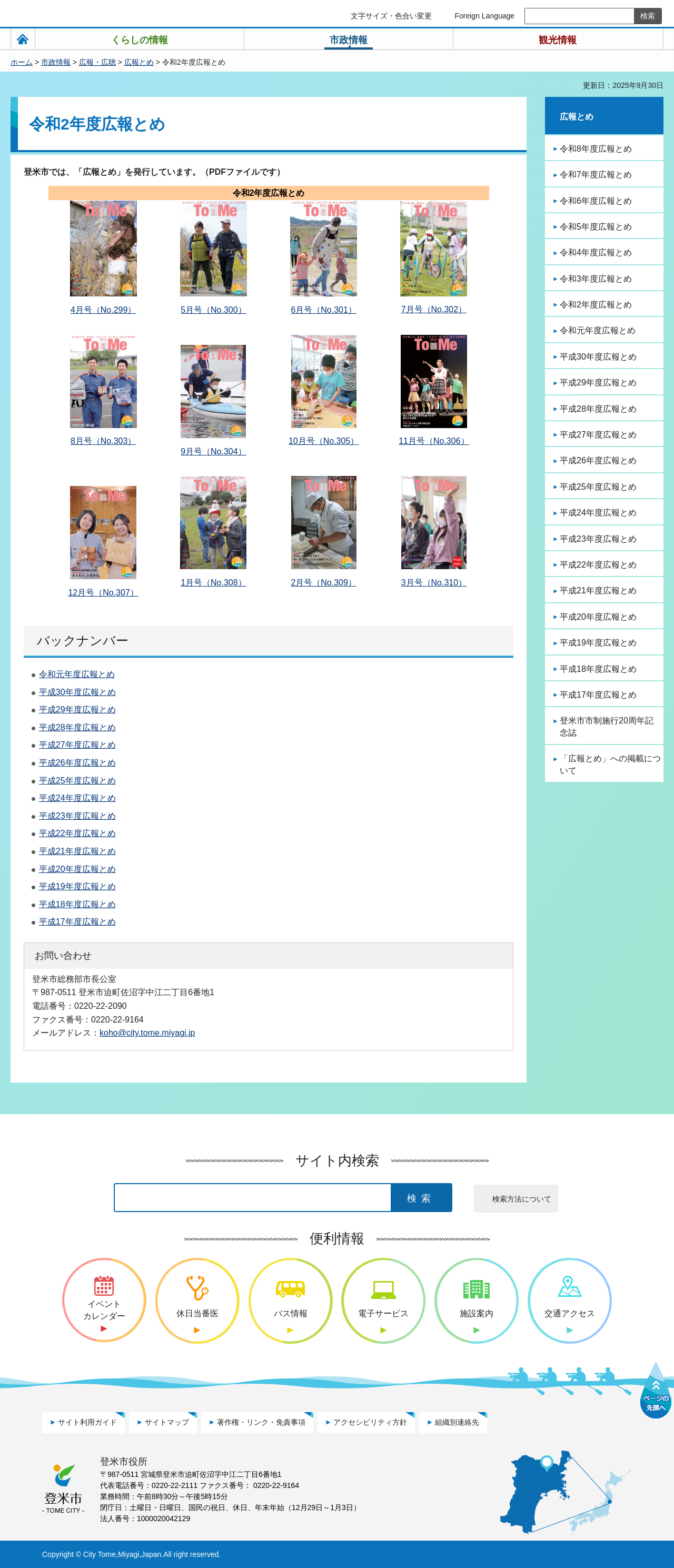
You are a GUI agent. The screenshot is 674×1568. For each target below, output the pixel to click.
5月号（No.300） (213, 309)
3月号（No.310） (434, 582)
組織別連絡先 (457, 1422)
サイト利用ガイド (87, 1422)
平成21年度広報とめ (77, 851)
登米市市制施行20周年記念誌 (606, 726)
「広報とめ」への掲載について (610, 764)
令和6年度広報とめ (596, 200)
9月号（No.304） (213, 451)
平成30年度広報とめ (77, 692)
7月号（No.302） (434, 309)
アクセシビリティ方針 (370, 1422)
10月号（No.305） (324, 440)
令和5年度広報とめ (596, 226)
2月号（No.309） (323, 582)
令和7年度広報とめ (596, 174)
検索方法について (521, 1199)
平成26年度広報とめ (77, 762)
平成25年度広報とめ (77, 780)
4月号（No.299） (103, 309)
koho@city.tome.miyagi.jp (147, 1032)
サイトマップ (167, 1422)
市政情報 (56, 62)
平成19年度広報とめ (77, 886)
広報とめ (139, 62)
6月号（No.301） (323, 309)
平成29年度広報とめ (77, 709)
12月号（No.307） (103, 592)
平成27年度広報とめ (77, 744)
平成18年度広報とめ (77, 904)
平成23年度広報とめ (77, 815)
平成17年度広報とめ (77, 921)
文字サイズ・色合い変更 (391, 16)
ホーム (22, 62)
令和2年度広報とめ (596, 304)
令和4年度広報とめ (596, 252)
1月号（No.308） (213, 582)
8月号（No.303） (103, 440)
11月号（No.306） (434, 440)
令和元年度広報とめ (77, 674)
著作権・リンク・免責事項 (261, 1422)
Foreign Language (484, 16)
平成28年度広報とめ (77, 727)
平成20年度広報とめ (77, 869)
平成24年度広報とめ (77, 797)
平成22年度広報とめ (77, 833)
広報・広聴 (97, 62)
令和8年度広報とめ (596, 148)
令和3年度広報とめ (596, 278)
